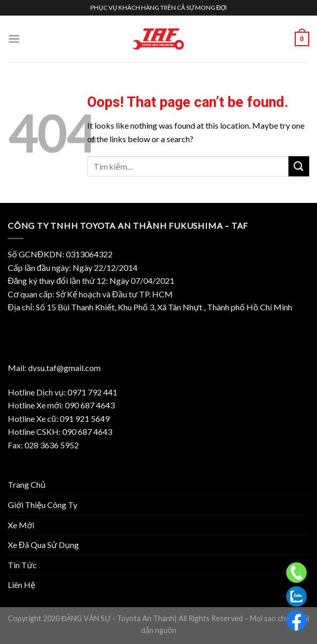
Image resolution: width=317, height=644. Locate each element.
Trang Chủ (27, 484)
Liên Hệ (21, 585)
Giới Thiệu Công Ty (42, 505)
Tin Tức (22, 565)
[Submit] (298, 166)
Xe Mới (21, 525)
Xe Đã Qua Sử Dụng (43, 545)
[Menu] (14, 38)
